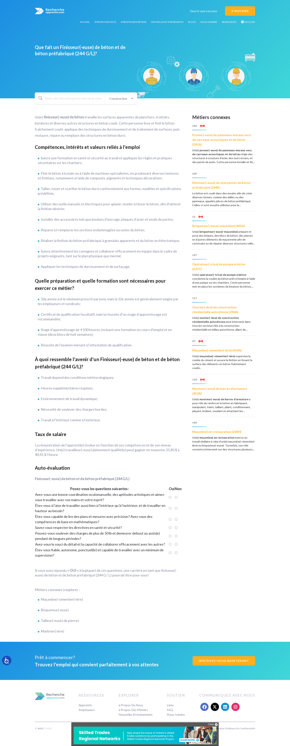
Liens (170, 705)
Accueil (85, 21)
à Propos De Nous (105, 21)
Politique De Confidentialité (240, 728)
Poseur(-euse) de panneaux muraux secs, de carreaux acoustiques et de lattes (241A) (222, 139)
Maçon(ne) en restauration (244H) (216, 431)
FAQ (170, 710)
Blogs (192, 21)
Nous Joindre (208, 21)
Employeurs (87, 710)
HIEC (41, 728)
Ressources (229, 21)
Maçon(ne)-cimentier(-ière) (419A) (217, 350)
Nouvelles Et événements (167, 21)
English (248, 21)
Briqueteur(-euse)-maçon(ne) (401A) (218, 226)
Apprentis (85, 705)
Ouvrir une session (203, 11)
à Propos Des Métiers (133, 21)
